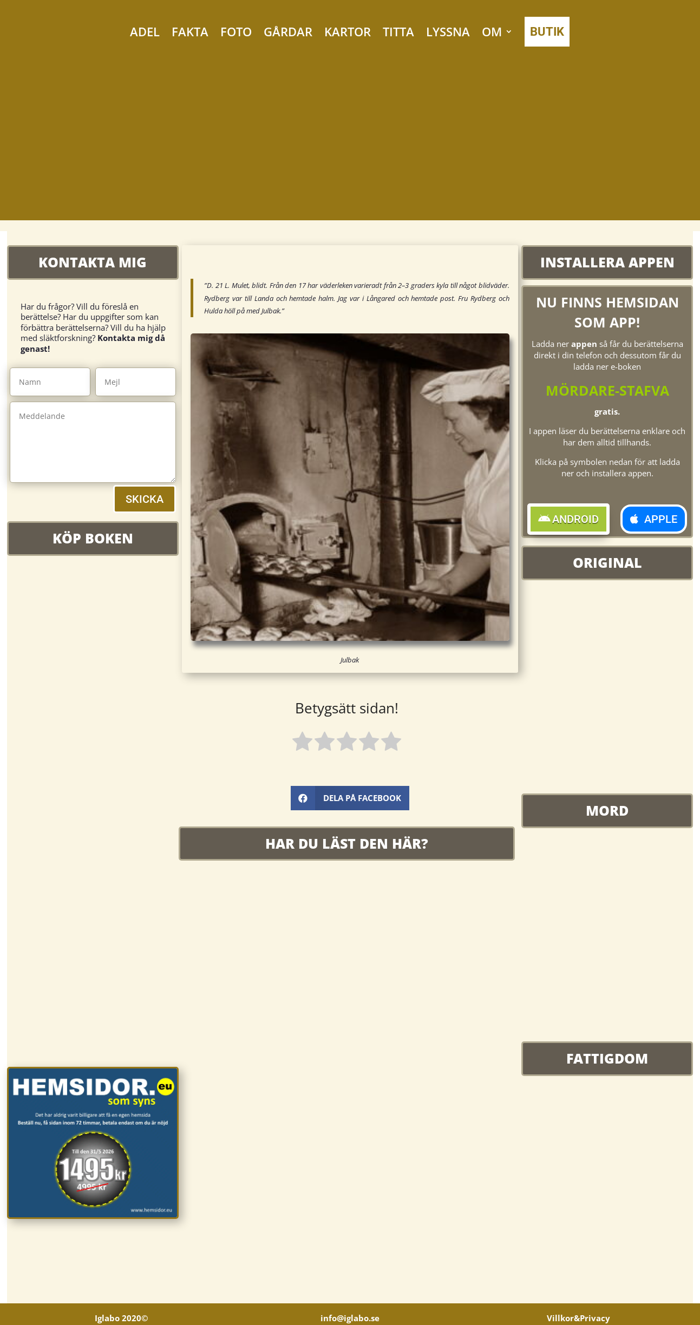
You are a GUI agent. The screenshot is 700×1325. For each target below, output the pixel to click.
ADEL (145, 31)
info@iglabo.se (350, 1319)
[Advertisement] (350, 144)
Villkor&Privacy (578, 1319)
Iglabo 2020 (121, 1319)
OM (492, 31)
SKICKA (144, 499)
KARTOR (347, 31)
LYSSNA (448, 31)
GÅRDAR (288, 31)
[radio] (302, 743)
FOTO (236, 31)
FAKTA (190, 31)
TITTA (398, 31)
